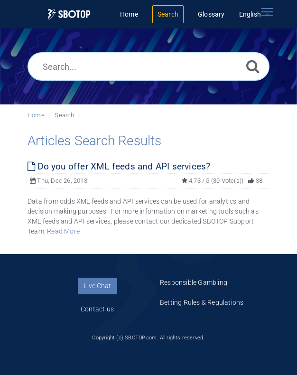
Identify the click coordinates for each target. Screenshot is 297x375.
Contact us (97, 309)
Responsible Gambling (193, 282)
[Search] (252, 66)
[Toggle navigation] (267, 11)
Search (64, 115)
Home (36, 115)
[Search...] (148, 66)
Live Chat (97, 286)
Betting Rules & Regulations (201, 302)
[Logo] (69, 14)
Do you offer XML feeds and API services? (119, 166)
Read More (63, 231)
